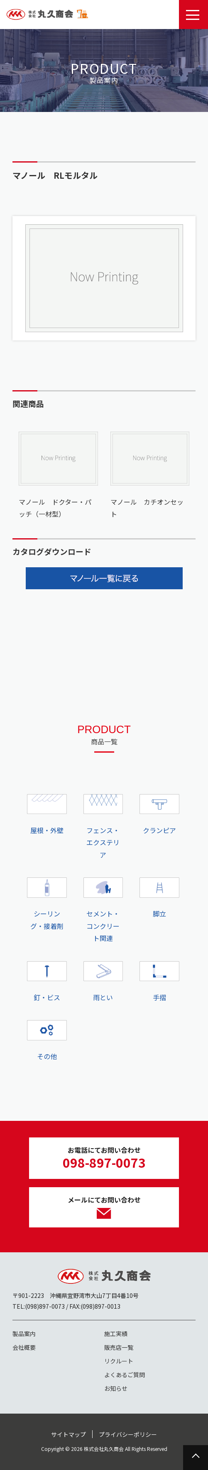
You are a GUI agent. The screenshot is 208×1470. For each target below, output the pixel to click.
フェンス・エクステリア (103, 827)
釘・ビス (47, 981)
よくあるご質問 (124, 1374)
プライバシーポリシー (128, 1434)
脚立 (159, 897)
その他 (47, 1040)
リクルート (118, 1361)
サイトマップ (68, 1434)
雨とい (103, 981)
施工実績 (115, 1333)
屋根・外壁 (47, 814)
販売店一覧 (118, 1347)
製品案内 (24, 1333)
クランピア (159, 814)
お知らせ (115, 1388)
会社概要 (24, 1347)
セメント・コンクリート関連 (103, 910)
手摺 (159, 981)
